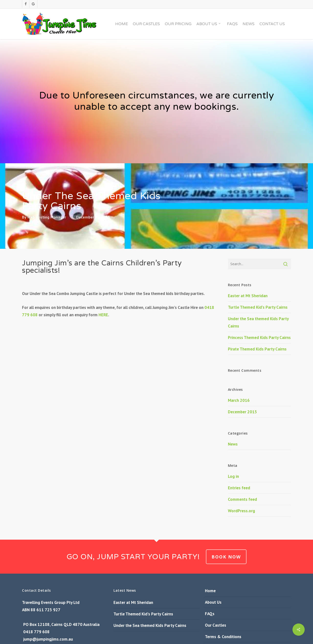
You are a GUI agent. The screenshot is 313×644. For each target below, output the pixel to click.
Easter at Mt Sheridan (248, 295)
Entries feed (239, 488)
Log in (233, 476)
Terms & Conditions (223, 636)
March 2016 (239, 400)
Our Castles (215, 625)
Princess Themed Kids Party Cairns (259, 337)
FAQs (209, 613)
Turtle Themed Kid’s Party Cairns (258, 307)
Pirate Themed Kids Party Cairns (257, 349)
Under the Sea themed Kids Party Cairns (149, 625)
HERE (103, 314)
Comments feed (242, 499)
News (233, 444)
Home (210, 590)
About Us (213, 602)
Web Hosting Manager (46, 217)
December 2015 (242, 412)
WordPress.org (241, 510)
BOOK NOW (226, 557)
